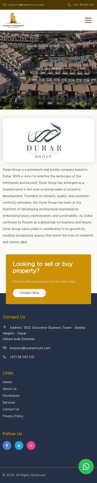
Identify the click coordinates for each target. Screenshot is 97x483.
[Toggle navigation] (88, 20)
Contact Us (11, 409)
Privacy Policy (13, 416)
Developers (11, 395)
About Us (10, 389)
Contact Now (29, 292)
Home (7, 382)
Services (9, 402)
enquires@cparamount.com (30, 348)
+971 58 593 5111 (22, 357)
